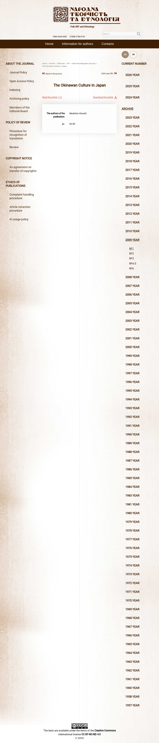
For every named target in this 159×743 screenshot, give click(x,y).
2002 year (132, 329)
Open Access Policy (22, 81)
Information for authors (77, 44)
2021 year (132, 135)
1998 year (132, 364)
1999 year (132, 355)
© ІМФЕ (79, 738)
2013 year (132, 205)
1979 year (132, 522)
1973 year (132, 574)
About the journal (20, 63)
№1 (131, 248)
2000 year (132, 347)
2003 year (132, 320)
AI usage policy (19, 219)
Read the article (49, 97)
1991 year (132, 425)
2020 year (132, 143)
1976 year (132, 548)
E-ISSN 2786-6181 (77, 37)
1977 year (132, 539)
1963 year (132, 661)
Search (141, 33)
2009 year (132, 240)
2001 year (132, 338)
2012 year (132, 213)
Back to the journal (54, 73)
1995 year (132, 390)
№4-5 (132, 263)
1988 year (132, 452)
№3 (131, 258)
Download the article (103, 97)
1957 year (132, 705)
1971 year (132, 591)
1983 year (132, 495)
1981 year (132, 504)
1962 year (132, 670)
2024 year (132, 97)
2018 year (132, 161)
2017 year (132, 170)
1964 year (132, 653)
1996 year (132, 382)
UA (125, 54)
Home (49, 44)
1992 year (132, 417)
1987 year (132, 460)
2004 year (132, 312)
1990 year (132, 434)
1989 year (132, 443)
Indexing (15, 90)
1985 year (132, 478)
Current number (134, 63)
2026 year (132, 75)
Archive (127, 108)
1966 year (132, 635)
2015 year (132, 187)
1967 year (132, 626)
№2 (131, 253)
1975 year (132, 556)
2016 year (132, 178)
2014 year (132, 196)
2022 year (132, 126)
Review (14, 147)
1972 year (132, 583)
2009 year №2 (107, 73)
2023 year (132, 117)
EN (133, 54)
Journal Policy (18, 72)
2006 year (132, 294)
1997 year (132, 373)
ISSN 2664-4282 (60, 37)
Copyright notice (19, 158)
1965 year (132, 644)
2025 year (132, 86)
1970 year (132, 600)
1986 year (132, 469)
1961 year (132, 679)
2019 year (132, 152)
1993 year (132, 408)
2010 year (132, 231)
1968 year (132, 618)
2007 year (132, 286)
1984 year (132, 486)
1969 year (132, 609)
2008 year (132, 277)
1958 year (132, 696)
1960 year (132, 688)
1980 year (132, 513)
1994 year (132, 399)
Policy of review (18, 122)
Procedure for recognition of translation (18, 135)
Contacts (108, 44)
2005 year (132, 303)
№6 (131, 268)
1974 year (132, 565)
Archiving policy (19, 98)
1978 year (132, 530)
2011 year (132, 222)
